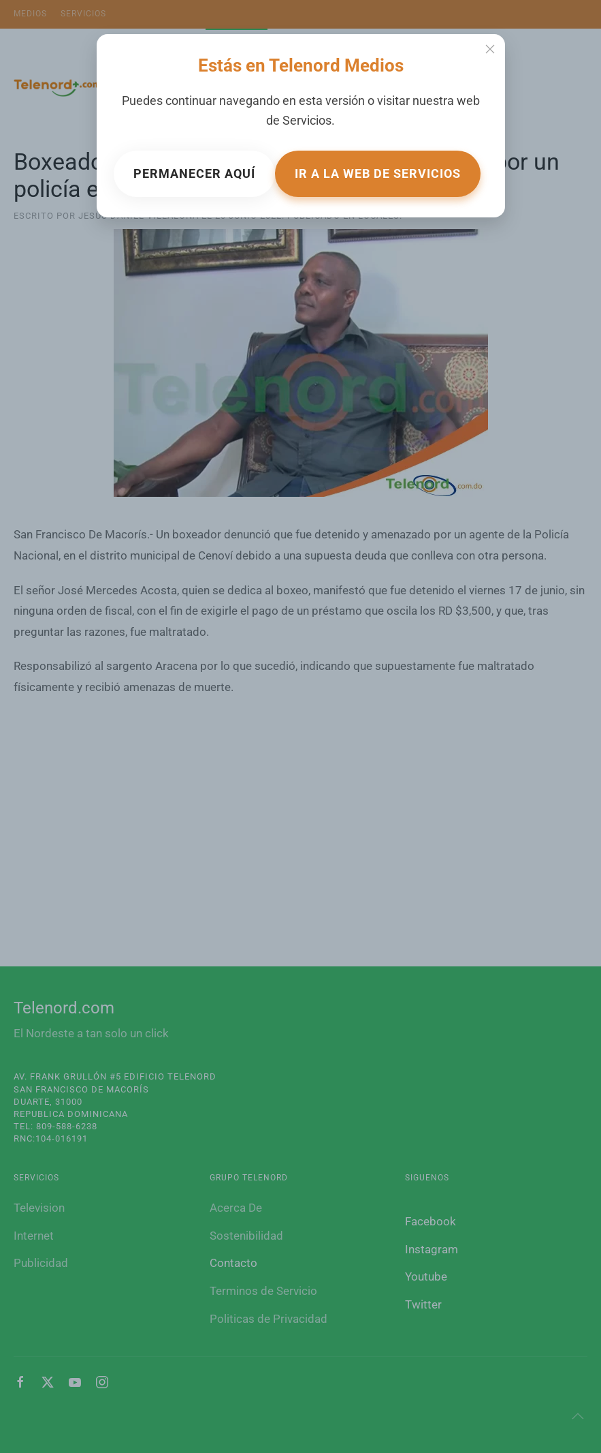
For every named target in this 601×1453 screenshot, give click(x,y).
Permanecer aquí (194, 173)
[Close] (490, 49)
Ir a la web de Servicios (378, 173)
